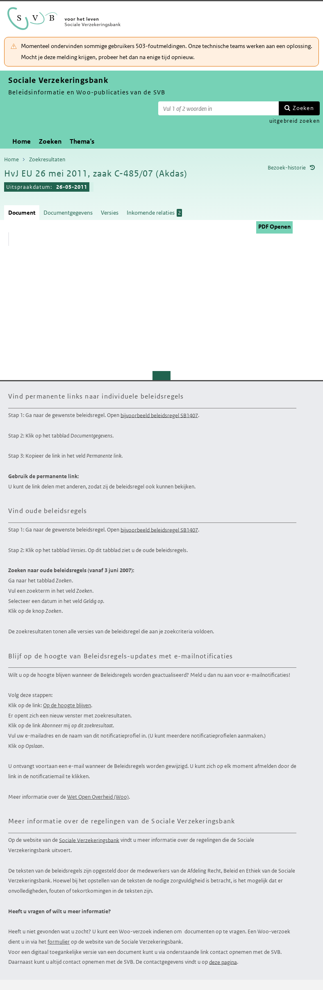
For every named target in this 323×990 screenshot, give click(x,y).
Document (21, 212)
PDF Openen (274, 226)
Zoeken (303, 108)
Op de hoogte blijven (67, 705)
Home (21, 141)
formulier (59, 941)
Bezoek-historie (287, 167)
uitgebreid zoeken (294, 120)
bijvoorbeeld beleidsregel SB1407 (159, 415)
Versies (109, 212)
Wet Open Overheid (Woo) (98, 796)
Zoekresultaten (47, 159)
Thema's (82, 141)
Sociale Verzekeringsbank (89, 839)
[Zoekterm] (218, 108)
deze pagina (223, 961)
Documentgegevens (68, 212)
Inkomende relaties (154, 213)
